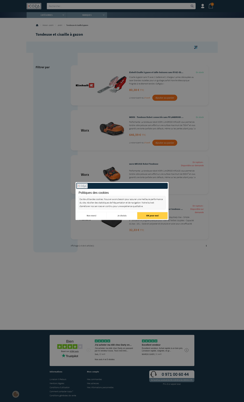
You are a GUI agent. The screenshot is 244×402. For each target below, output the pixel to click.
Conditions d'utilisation (60, 387)
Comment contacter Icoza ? (61, 391)
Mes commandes (94, 379)
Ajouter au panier (164, 97)
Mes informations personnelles (100, 387)
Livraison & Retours (58, 379)
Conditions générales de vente (63, 395)
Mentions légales (57, 383)
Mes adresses (93, 383)
